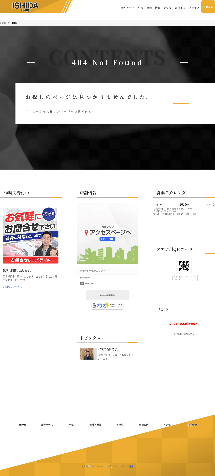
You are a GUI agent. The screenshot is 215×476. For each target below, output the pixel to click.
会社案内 (179, 7)
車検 (140, 7)
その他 (167, 7)
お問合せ (208, 7)
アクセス (193, 7)
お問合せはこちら (12, 287)
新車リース (127, 7)
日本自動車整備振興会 (184, 334)
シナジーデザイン (121, 466)
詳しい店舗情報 (107, 295)
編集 (131, 466)
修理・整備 (153, 7)
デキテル (96, 466)
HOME (3, 23)
